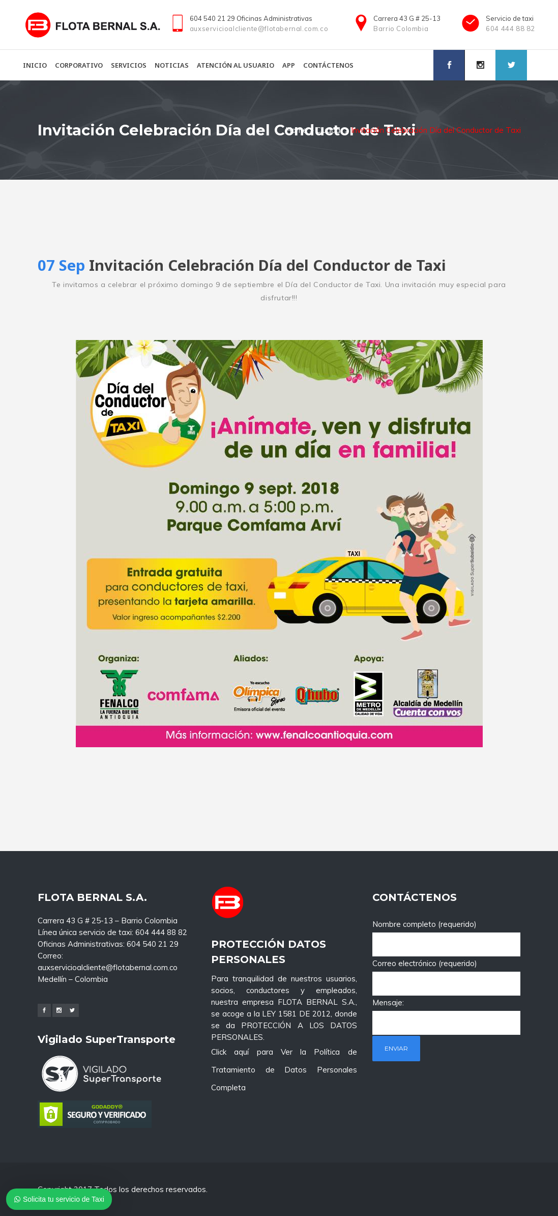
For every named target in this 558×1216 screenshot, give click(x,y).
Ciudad (328, 130)
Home (296, 130)
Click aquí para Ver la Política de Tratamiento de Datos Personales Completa (284, 984)
